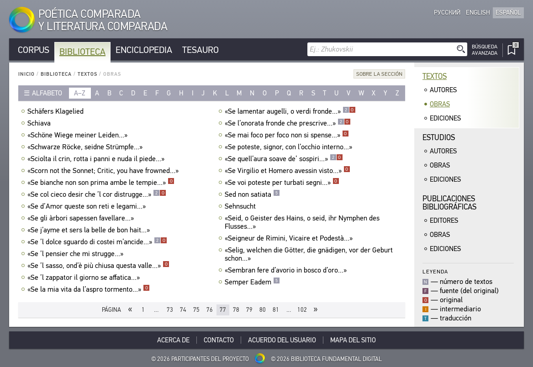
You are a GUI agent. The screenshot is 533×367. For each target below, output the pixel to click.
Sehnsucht (241, 206)
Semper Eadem (252, 282)
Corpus (33, 50)
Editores (444, 220)
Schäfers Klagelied (56, 111)
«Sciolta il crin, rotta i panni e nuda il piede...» (97, 159)
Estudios (438, 137)
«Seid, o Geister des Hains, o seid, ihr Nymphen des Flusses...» (302, 222)
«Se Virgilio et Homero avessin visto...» (287, 171)
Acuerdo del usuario (282, 340)
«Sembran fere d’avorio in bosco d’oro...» (287, 270)
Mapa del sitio (353, 340)
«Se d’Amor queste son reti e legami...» (87, 206)
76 (209, 309)
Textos (87, 74)
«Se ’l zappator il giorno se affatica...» (84, 277)
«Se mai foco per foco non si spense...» (287, 135)
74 (183, 309)
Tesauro (200, 50)
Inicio (26, 74)
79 (249, 309)
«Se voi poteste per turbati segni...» (282, 182)
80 (262, 309)
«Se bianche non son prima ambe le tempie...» (100, 182)
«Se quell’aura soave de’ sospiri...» (284, 159)
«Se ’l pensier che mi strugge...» (76, 254)
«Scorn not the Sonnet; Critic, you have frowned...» (104, 171)
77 (223, 309)
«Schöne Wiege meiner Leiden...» (78, 135)
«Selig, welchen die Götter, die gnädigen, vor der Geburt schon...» (309, 254)
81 (276, 309)
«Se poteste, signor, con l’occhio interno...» (289, 147)
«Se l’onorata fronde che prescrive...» (288, 123)
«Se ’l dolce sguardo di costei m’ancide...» (97, 242)
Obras (440, 104)
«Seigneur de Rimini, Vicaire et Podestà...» (290, 238)
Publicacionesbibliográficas (449, 203)
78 (236, 309)
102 (302, 309)
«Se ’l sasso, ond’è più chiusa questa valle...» (98, 266)
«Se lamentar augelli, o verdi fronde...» (290, 111)
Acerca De (173, 340)
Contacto (219, 340)
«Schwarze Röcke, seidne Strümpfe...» (86, 147)
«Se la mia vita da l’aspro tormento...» (88, 289)
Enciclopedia (144, 50)
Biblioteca (82, 52)
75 (196, 309)
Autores (443, 90)
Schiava (40, 123)
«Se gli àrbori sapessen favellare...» (81, 218)
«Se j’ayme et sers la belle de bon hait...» (89, 230)
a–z (79, 93)
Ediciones (445, 118)
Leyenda (435, 271)
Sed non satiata (252, 194)
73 (170, 309)
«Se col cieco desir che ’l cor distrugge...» (96, 194)
